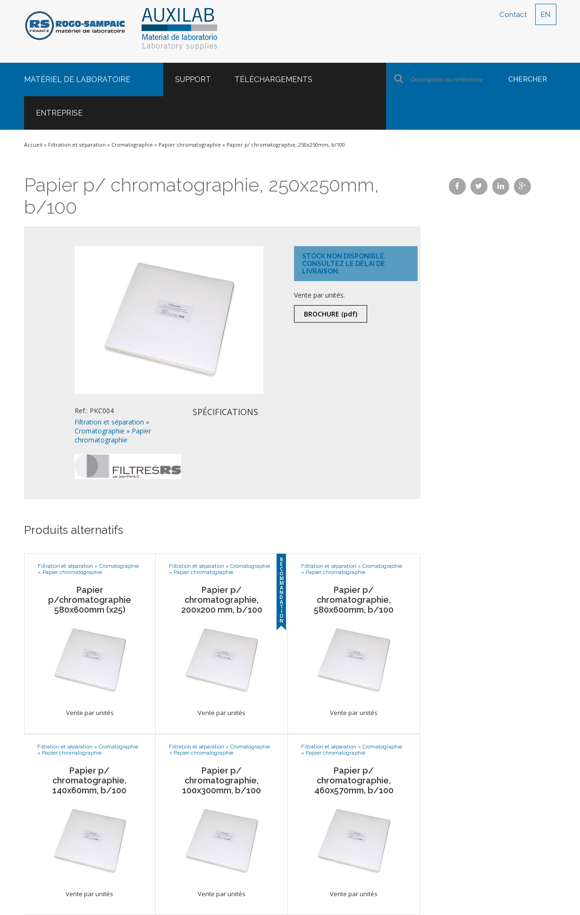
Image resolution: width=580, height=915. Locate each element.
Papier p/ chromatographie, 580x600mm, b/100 (354, 600)
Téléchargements (273, 79)
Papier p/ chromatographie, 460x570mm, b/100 (354, 780)
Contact (513, 14)
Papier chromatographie (190, 144)
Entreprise (59, 112)
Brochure (330, 313)
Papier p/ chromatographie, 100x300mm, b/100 (221, 780)
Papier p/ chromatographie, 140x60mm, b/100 (89, 780)
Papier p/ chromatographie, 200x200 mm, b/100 (221, 600)
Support (193, 79)
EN (545, 14)
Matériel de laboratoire (77, 79)
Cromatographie (132, 144)
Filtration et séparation (77, 144)
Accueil (33, 144)
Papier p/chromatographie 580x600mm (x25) (89, 600)
